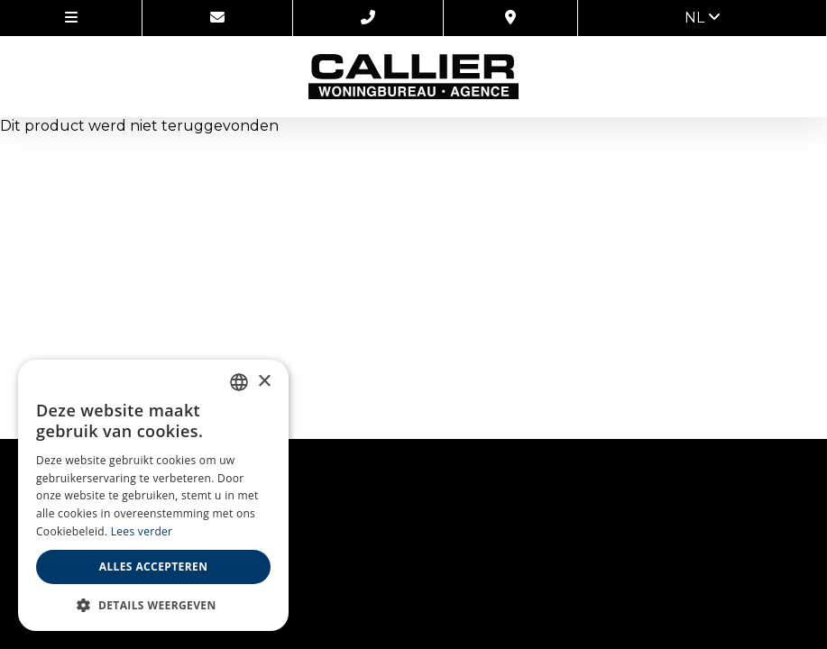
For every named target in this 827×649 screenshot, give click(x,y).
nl (703, 17)
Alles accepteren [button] (153, 566)
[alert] (153, 495)
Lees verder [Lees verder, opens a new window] (142, 531)
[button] (153, 604)
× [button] (264, 381)
